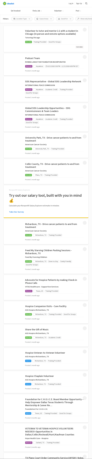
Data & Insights (54, 356)
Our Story (52, 347)
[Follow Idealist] (37, 404)
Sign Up (79, 3)
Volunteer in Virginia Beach (51, 447)
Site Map (57, 420)
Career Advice (53, 328)
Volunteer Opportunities (34, 311)
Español (44, 412)
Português (55, 412)
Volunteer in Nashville (50, 451)
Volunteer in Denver (11, 447)
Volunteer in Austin (30, 447)
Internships (52, 314)
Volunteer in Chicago (73, 447)
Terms (34, 420)
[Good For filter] (64, 19)
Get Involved (15, 11)
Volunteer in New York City (61, 455)
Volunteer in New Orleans (36, 455)
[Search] (86, 3)
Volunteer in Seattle (11, 443)
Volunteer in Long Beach (72, 451)
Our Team (52, 352)
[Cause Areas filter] (44, 19)
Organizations (34, 324)
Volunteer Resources (33, 330)
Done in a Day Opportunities (34, 318)
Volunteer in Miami (30, 451)
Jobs (50, 309)
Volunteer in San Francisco (73, 443)
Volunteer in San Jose (31, 443)
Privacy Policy (45, 420)
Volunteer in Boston (51, 443)
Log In (71, 3)
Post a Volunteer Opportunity (35, 356)
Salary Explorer (54, 323)
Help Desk (52, 361)
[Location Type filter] (21, 19)
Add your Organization (34, 364)
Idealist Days (34, 336)
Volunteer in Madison (11, 451)
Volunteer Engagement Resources (34, 372)
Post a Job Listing (36, 350)
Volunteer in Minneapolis (13, 455)
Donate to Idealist (55, 365)
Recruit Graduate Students (36, 381)
